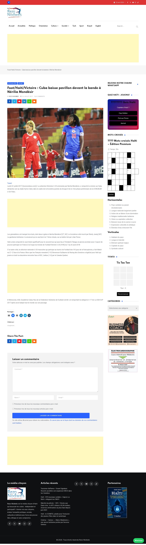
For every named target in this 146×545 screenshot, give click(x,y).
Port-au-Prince (123, 119)
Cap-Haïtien (123, 114)
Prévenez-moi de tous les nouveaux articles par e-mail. (33, 409)
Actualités (21, 26)
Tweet (9, 184)
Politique (32, 26)
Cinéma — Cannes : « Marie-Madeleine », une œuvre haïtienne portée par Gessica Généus (55, 523)
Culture (54, 26)
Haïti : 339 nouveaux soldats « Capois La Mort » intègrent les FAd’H (55, 499)
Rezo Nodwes (14, 97)
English (98, 26)
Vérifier (111, 195)
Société (64, 26)
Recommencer (123, 294)
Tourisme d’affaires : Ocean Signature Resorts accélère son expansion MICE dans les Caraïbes (56, 492)
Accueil (11, 26)
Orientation (43, 26)
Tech (74, 26)
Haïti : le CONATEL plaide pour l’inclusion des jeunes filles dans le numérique (55, 516)
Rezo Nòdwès (84, 541)
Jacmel (123, 124)
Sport (81, 26)
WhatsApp (138, 540)
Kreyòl (89, 26)
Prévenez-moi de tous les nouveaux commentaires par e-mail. (36, 405)
